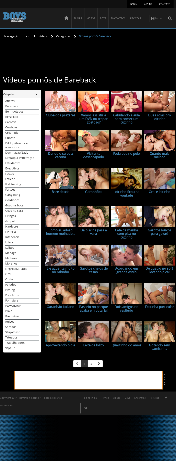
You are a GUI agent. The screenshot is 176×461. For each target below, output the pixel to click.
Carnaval (11, 122)
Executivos (12, 168)
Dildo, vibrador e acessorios (16, 145)
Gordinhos (12, 200)
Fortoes (10, 189)
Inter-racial (12, 237)
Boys (103, 18)
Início (26, 36)
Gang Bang (12, 195)
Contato (164, 4)
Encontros (118, 18)
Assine (148, 4)
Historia (10, 232)
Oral (8, 274)
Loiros (9, 242)
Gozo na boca (14, 205)
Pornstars (11, 300)
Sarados (10, 327)
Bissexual (11, 117)
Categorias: (9, 94)
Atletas (10, 101)
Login (133, 4)
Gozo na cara (14, 211)
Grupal (10, 221)
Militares (11, 258)
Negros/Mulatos (16, 269)
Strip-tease (12, 332)
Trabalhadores (15, 343)
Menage (10, 253)
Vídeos (91, 18)
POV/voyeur (13, 306)
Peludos (10, 284)
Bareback (11, 106)
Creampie (12, 133)
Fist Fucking (13, 184)
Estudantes (13, 163)
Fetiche (10, 179)
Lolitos (9, 247)
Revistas (135, 18)
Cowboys (11, 127)
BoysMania (30, 18)
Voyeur (10, 348)
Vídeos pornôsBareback (95, 36)
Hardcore (11, 226)
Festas (9, 174)
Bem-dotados (14, 111)
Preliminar (12, 316)
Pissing (10, 290)
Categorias (63, 36)
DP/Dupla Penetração (19, 158)
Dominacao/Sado (16, 152)
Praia (8, 311)
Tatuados (11, 337)
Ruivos (9, 321)
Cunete (10, 138)
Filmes (78, 18)
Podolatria (12, 295)
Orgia (9, 279)
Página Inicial (90, 397)
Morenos (11, 263)
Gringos (10, 216)
